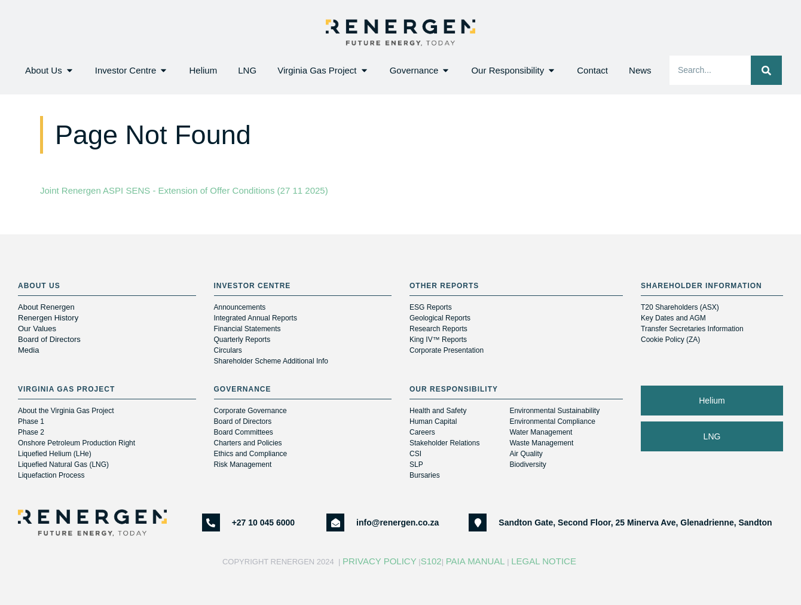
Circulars (228, 350)
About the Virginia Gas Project (66, 411)
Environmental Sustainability (554, 411)
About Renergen (46, 306)
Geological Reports (439, 318)
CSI (415, 454)
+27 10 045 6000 (263, 522)
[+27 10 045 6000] (211, 522)
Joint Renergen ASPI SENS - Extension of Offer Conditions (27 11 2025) (184, 190)
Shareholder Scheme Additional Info (271, 361)
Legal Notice (545, 561)
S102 (431, 561)
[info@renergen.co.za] (335, 522)
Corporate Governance (250, 411)
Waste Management (541, 443)
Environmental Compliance (552, 421)
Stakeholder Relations (444, 443)
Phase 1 (31, 421)
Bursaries (424, 475)
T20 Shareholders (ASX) (680, 307)
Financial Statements (247, 329)
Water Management (540, 432)
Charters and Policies (248, 443)
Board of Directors (50, 339)
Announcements (240, 307)
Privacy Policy (380, 561)
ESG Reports (430, 307)
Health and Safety (437, 411)
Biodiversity (527, 464)
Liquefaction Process (51, 475)
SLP (416, 464)
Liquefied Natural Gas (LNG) (63, 464)
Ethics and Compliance (251, 454)
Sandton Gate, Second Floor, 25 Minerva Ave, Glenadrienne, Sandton (635, 522)
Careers (422, 432)
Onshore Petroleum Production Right (76, 443)
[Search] (766, 70)
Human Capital (433, 421)
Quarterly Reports (242, 339)
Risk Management (243, 464)
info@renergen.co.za (397, 522)
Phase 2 (31, 432)
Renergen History (48, 317)
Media (28, 350)
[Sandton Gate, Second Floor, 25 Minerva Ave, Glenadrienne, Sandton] (478, 522)
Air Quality (525, 454)
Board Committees (243, 432)
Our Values (37, 328)
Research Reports (438, 329)
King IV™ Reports (438, 339)
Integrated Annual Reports (255, 318)
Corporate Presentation (446, 350)
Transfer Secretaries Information (692, 329)
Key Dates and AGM (673, 318)
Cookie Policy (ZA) (670, 339)
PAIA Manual (475, 561)
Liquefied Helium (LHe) (54, 454)
